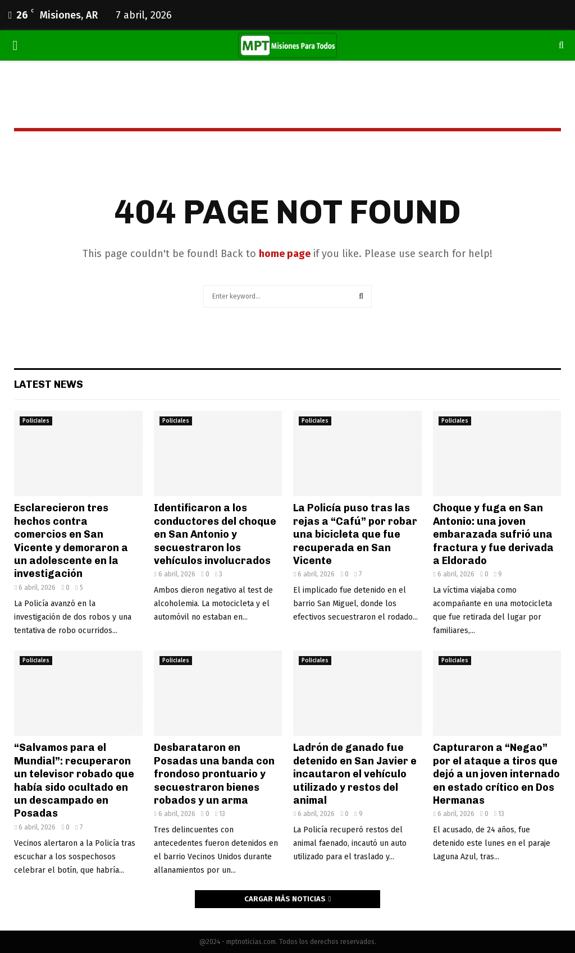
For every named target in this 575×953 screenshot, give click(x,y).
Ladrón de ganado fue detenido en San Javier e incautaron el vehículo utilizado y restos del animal (355, 774)
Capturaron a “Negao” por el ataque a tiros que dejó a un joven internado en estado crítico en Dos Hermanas (496, 774)
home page (285, 254)
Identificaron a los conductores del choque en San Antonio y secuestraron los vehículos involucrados (215, 534)
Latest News (48, 384)
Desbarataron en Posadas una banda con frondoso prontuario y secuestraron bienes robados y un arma (214, 774)
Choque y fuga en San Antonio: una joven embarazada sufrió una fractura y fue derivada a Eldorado (493, 534)
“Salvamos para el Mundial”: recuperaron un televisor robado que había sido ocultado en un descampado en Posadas (74, 780)
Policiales (35, 421)
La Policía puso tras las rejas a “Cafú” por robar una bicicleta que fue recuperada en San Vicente (355, 534)
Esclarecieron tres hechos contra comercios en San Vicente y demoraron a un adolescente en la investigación (71, 541)
